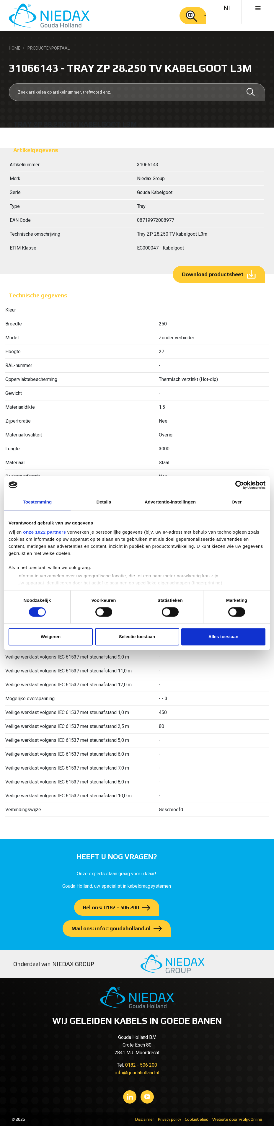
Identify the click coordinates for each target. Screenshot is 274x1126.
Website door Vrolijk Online (237, 1119)
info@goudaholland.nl (137, 1073)
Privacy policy (169, 1119)
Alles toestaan (223, 636)
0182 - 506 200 (141, 1065)
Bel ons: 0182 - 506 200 (111, 907)
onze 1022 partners (44, 532)
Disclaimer (144, 1119)
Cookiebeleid (196, 1119)
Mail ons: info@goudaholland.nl (111, 928)
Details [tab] (104, 501)
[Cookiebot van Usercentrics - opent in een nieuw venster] (239, 484)
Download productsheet (213, 274)
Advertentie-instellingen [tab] (170, 501)
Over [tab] (236, 501)
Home (14, 48)
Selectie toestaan (137, 636)
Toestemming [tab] (37, 501)
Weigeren (51, 636)
